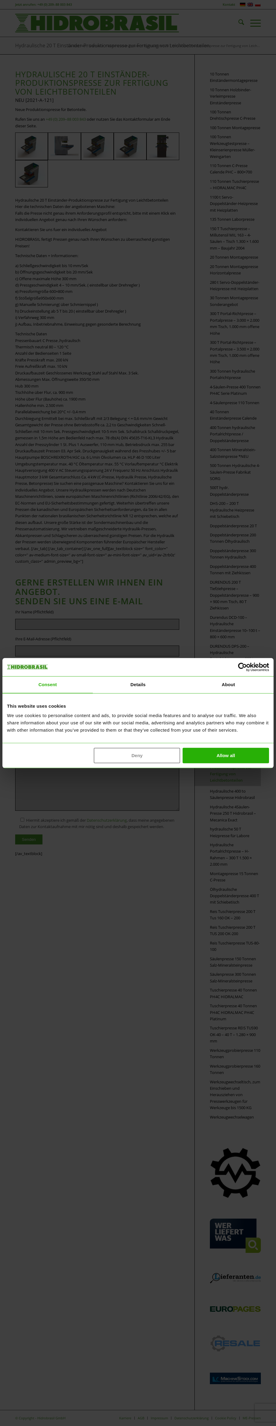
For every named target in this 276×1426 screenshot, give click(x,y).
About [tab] (228, 684)
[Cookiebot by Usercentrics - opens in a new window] (242, 667)
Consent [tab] (48, 684)
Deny (137, 755)
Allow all (226, 755)
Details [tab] (138, 684)
